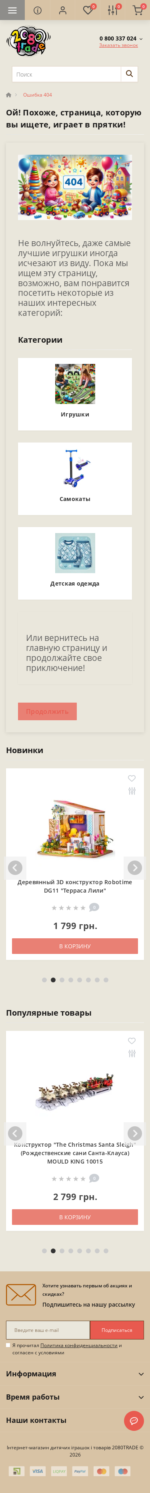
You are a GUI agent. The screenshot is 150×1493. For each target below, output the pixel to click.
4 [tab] (70, 980)
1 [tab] (44, 980)
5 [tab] (79, 980)
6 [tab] (88, 980)
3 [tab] (62, 980)
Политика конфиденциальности (79, 1345)
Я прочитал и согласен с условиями (67, 1349)
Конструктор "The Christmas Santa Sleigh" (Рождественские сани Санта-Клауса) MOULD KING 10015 (75, 1153)
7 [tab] (97, 980)
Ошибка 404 (37, 94)
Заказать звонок (118, 45)
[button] (62, 10)
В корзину (75, 946)
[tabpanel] (75, 870)
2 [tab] (53, 980)
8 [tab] (106, 980)
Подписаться (117, 1330)
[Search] (129, 74)
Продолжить (47, 711)
